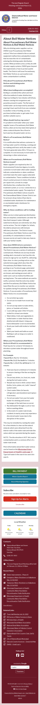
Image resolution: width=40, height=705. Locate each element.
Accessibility (25, 686)
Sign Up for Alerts (20, 499)
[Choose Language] (20, 667)
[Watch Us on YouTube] (22, 655)
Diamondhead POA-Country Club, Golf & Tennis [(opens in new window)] (20, 635)
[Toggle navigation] (9, 29)
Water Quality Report (20, 476)
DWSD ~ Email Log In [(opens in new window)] (14, 644)
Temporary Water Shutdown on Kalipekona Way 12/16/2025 (21, 584)
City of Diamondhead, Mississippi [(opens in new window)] (18, 639)
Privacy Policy (28, 684)
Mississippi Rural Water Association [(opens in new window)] (19, 622)
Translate (20, 671)
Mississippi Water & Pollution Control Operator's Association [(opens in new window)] (19, 629)
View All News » (7, 605)
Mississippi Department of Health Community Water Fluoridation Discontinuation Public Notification (18, 590)
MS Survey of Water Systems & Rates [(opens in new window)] (19, 617)
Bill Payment (20, 471)
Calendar (20, 513)
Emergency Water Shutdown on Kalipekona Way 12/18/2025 (21, 579)
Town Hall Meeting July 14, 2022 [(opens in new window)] (17, 614)
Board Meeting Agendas (20, 482)
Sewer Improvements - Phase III (17, 575)
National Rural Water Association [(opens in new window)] (18, 625)
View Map (9, 552)
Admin (20, 698)
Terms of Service (16, 686)
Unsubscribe (20, 504)
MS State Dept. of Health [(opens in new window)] (15, 620)
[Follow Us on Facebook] (17, 655)
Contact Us (33, 31)
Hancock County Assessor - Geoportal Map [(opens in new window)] (21, 641)
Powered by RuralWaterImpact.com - (20, 694)
